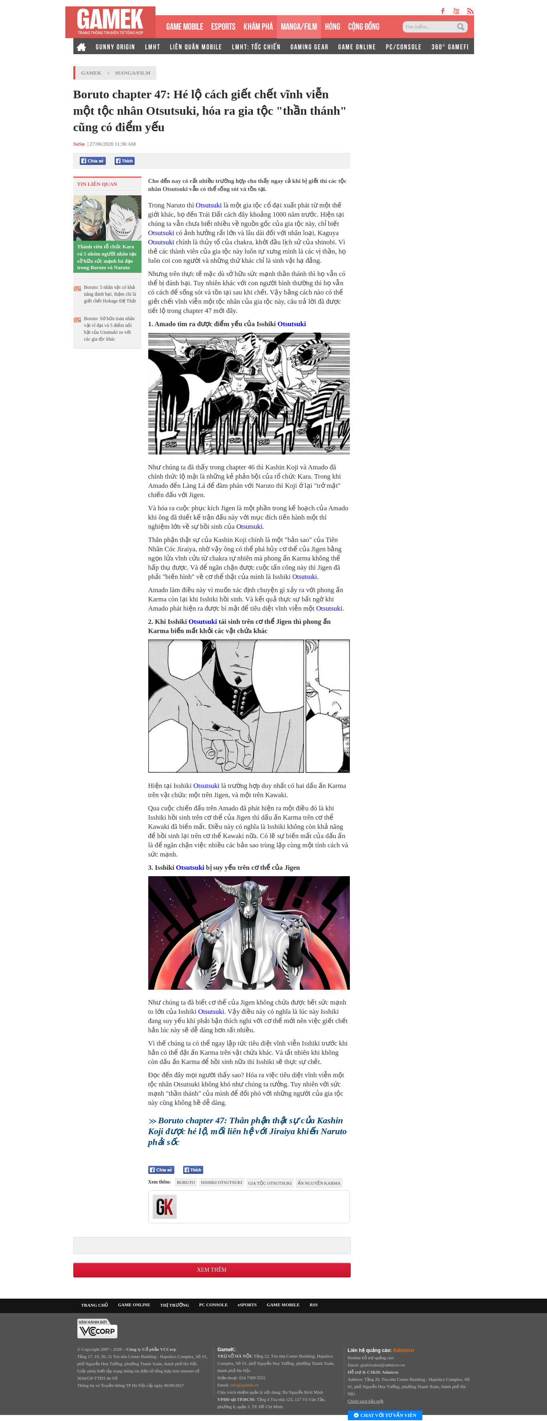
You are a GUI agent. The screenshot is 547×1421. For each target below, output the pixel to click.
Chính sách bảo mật (366, 1401)
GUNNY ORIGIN (115, 46)
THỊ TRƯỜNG (174, 1305)
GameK (91, 73)
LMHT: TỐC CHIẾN (256, 46)
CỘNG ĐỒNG (363, 25)
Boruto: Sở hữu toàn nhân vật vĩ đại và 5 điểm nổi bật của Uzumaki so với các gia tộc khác (109, 329)
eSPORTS (223, 25)
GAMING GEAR (310, 46)
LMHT (152, 46)
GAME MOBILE (184, 25)
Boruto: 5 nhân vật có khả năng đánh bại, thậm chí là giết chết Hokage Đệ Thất (110, 294)
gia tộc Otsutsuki (270, 1183)
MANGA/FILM (299, 25)
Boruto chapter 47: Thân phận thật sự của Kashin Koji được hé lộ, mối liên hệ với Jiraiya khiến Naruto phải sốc (247, 1131)
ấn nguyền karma (319, 1183)
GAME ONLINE (357, 46)
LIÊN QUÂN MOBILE (196, 46)
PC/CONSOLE (404, 46)
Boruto (186, 1182)
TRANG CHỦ (94, 1305)
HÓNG (332, 25)
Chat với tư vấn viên (385, 1415)
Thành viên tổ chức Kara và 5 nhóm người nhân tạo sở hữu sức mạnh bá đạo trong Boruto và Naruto (107, 257)
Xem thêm (211, 1270)
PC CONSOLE (213, 1304)
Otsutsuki (209, 205)
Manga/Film (132, 73)
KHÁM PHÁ (258, 25)
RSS (314, 1304)
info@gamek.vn (244, 1384)
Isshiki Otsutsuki (221, 1182)
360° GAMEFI (450, 46)
